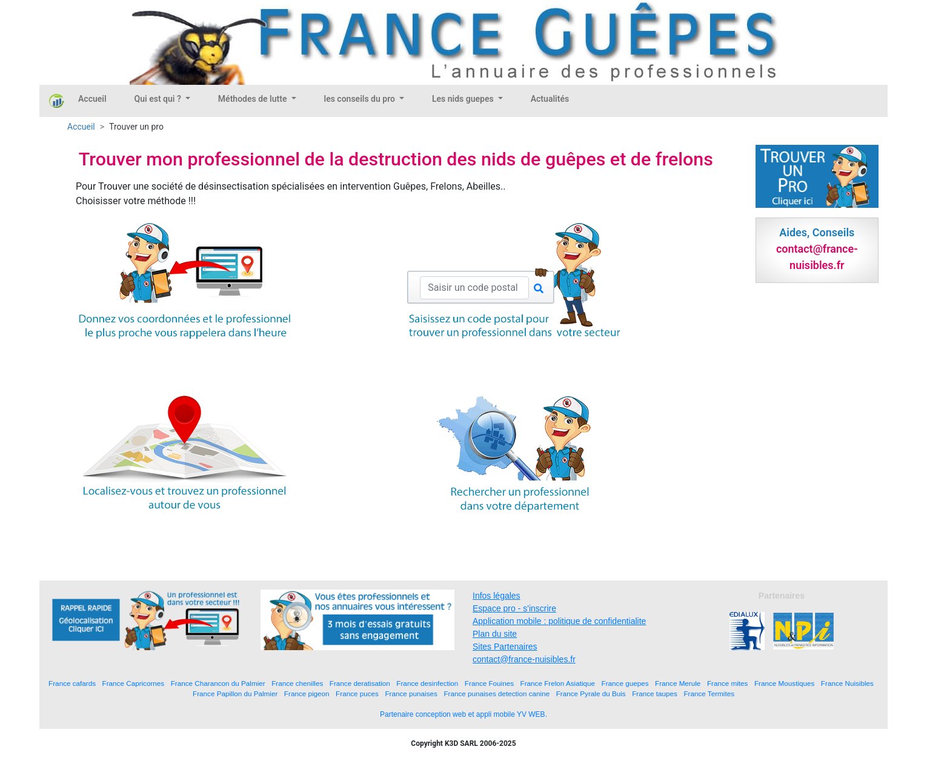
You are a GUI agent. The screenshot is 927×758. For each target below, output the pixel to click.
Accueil (92, 99)
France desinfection (427, 683)
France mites (727, 683)
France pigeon (307, 693)
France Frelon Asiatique (557, 683)
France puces (357, 693)
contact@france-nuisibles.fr (524, 659)
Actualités (550, 99)
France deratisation (360, 683)
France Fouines (489, 683)
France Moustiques (784, 683)
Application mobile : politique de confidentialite (559, 621)
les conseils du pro (360, 99)
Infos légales (496, 595)
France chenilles (297, 683)
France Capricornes (133, 683)
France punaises (411, 693)
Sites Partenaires (505, 646)
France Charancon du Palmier (218, 683)
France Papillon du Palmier (235, 693)
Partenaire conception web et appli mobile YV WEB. (463, 714)
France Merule (677, 683)
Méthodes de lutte (253, 99)
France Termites (708, 693)
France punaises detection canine (497, 693)
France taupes (654, 693)
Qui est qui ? (159, 99)
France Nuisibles (847, 683)
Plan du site (495, 634)
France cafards (72, 683)
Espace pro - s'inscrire (514, 608)
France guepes (625, 683)
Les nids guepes (464, 99)
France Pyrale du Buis (591, 693)
